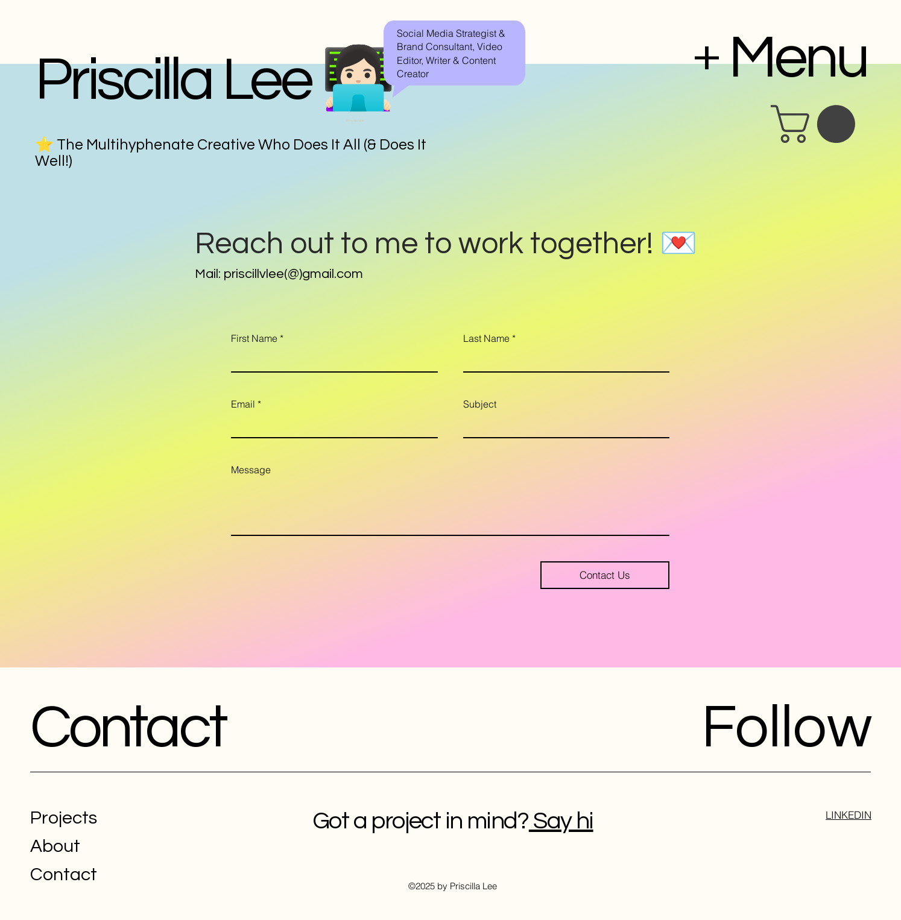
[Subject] (563, 426)
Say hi (561, 820)
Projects (63, 817)
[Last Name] (563, 360)
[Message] (450, 507)
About (55, 846)
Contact (128, 728)
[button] (817, 124)
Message (251, 470)
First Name (257, 338)
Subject (479, 404)
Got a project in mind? (420, 820)
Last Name (489, 338)
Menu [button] (798, 58)
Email (246, 404)
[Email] (331, 426)
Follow (786, 728)
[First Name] (331, 360)
